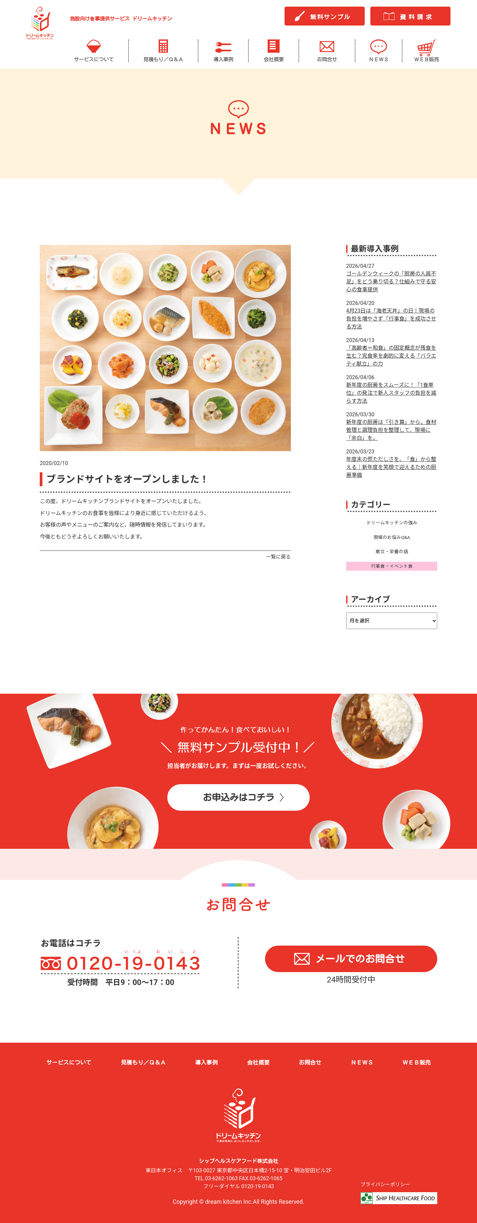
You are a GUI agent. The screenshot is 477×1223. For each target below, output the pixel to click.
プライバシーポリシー (385, 1185)
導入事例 (206, 1062)
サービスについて (68, 1062)
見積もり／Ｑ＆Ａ (143, 1062)
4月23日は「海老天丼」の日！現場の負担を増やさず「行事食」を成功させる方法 (391, 319)
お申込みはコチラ (238, 797)
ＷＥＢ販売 (416, 1062)
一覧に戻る (278, 557)
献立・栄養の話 (392, 551)
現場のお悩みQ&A (391, 537)
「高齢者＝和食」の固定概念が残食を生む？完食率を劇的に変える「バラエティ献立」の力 (391, 356)
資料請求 (417, 17)
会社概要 (258, 1062)
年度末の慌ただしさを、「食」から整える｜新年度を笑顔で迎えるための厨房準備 (391, 467)
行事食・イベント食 (392, 566)
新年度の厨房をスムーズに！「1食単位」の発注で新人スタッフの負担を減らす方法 (391, 393)
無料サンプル (330, 17)
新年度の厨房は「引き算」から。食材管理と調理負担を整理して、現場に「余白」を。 (391, 430)
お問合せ (310, 1062)
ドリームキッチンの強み (391, 522)
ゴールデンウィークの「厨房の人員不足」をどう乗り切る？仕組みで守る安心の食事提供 (391, 281)
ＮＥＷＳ (362, 1062)
